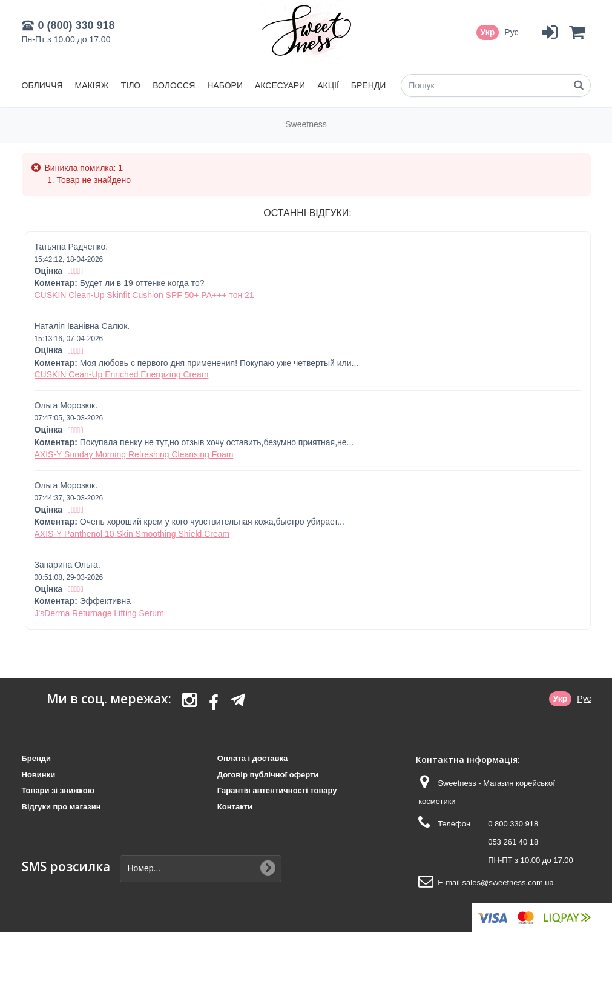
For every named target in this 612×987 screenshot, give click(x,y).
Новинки (39, 774)
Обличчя (42, 85)
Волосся (174, 85)
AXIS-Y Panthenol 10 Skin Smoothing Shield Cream (132, 534)
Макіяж (92, 85)
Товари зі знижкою (58, 790)
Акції (328, 85)
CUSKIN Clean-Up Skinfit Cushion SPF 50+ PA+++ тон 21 (144, 295)
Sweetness (305, 124)
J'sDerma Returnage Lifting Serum (99, 613)
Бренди (368, 85)
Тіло (131, 85)
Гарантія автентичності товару (277, 790)
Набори (225, 85)
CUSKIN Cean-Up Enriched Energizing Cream (122, 374)
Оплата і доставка (252, 758)
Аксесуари (280, 85)
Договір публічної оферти (267, 774)
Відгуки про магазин (61, 806)
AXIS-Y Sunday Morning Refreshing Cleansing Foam (134, 454)
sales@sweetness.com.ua (508, 882)
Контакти (234, 806)
